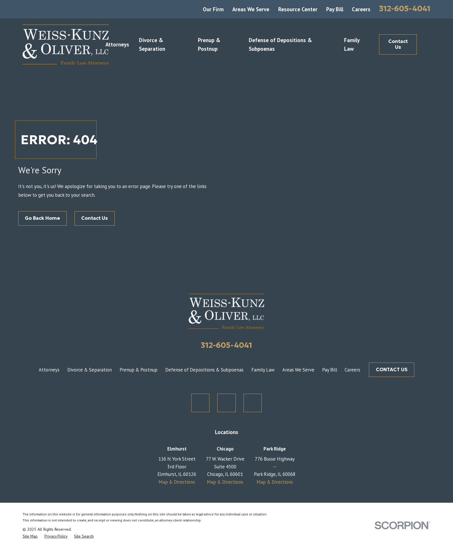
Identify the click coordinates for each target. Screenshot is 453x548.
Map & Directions (177, 482)
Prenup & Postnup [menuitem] (209, 44)
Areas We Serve (250, 9)
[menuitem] (30, 536)
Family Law (262, 370)
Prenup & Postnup (138, 370)
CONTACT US (392, 370)
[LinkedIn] (253, 403)
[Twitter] (200, 403)
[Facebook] (226, 403)
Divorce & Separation (89, 370)
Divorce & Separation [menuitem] (152, 44)
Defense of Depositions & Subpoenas (204, 370)
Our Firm (213, 9)
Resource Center (298, 9)
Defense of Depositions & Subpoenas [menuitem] (280, 44)
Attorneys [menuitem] (117, 44)
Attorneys (49, 370)
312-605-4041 (404, 8)
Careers (361, 9)
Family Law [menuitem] (351, 44)
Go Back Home (42, 218)
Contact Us (398, 44)
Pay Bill (334, 9)
